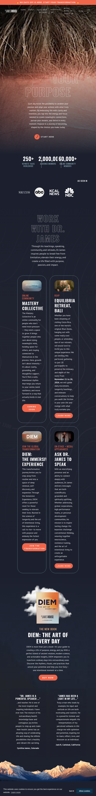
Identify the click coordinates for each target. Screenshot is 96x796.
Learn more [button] (15, 792)
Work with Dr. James (68, 11)
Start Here (47, 137)
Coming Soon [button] (31, 408)
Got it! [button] (71, 791)
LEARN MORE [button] (64, 566)
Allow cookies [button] (84, 791)
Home (23, 10)
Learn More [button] (64, 415)
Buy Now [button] (48, 677)
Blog (81, 11)
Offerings (56, 10)
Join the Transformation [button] (34, 547)
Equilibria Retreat (42, 11)
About (31, 10)
